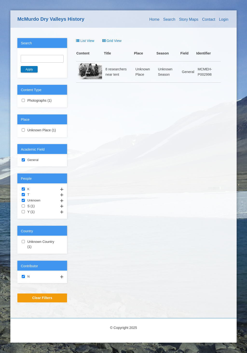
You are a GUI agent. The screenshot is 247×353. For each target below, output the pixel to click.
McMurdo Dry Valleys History (50, 19)
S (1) (40, 206)
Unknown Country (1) (42, 245)
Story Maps (188, 19)
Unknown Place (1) (42, 130)
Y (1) (40, 211)
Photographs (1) (42, 100)
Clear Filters (42, 298)
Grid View (112, 41)
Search (169, 19)
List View (85, 41)
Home (154, 19)
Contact (208, 19)
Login (223, 19)
